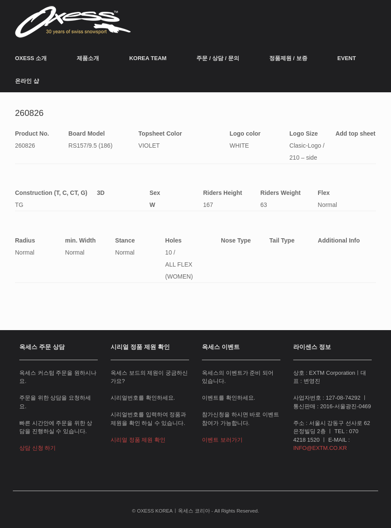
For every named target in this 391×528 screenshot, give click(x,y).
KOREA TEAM (147, 58)
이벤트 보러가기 (222, 440)
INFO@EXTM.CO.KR (320, 448)
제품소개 (88, 58)
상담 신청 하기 (37, 448)
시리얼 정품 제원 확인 (138, 440)
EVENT (346, 58)
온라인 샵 (27, 81)
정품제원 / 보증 (288, 58)
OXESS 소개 (31, 58)
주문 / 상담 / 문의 (217, 58)
